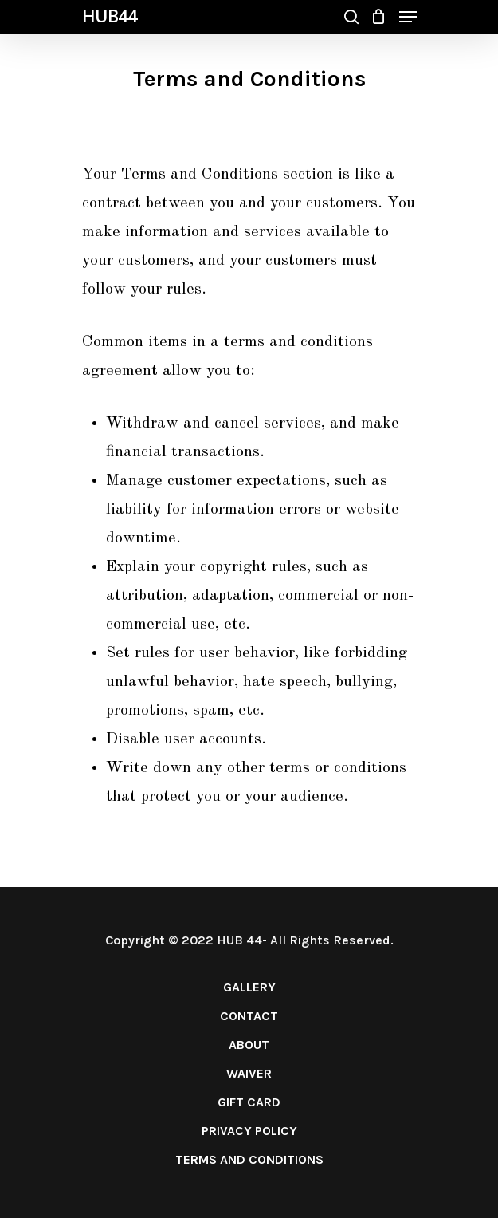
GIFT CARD (249, 1102)
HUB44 (109, 15)
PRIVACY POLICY (249, 1130)
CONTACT (249, 1015)
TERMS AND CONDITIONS (249, 1159)
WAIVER (249, 1073)
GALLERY (249, 987)
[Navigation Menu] (408, 17)
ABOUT (249, 1044)
